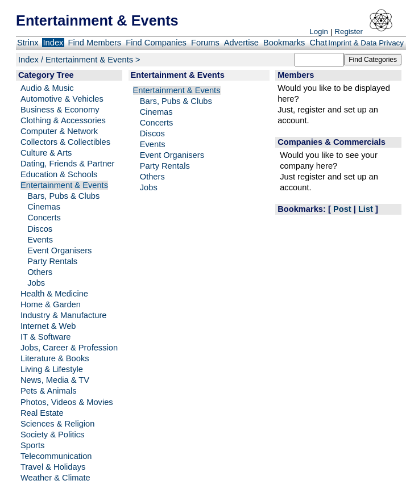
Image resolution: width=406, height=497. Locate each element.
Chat (318, 42)
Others (39, 272)
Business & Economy (59, 109)
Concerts (44, 217)
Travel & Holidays (52, 466)
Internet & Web (48, 326)
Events (40, 239)
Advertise (241, 42)
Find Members (94, 42)
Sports (32, 445)
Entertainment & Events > (92, 59)
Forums (205, 42)
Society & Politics (52, 434)
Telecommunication (56, 456)
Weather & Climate (55, 477)
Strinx (27, 42)
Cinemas (43, 206)
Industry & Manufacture (63, 315)
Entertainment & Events (64, 185)
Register (348, 31)
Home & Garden (50, 304)
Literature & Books (54, 358)
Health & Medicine (54, 293)
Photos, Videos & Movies (66, 402)
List (365, 209)
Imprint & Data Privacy (366, 43)
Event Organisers (59, 250)
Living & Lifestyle (51, 369)
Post (342, 209)
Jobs (36, 282)
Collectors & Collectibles (65, 142)
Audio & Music (47, 88)
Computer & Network (59, 131)
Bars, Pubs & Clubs (63, 196)
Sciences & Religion (57, 423)
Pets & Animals (48, 390)
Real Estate (42, 412)
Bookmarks (284, 42)
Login (318, 31)
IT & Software (45, 336)
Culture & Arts (46, 152)
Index (53, 42)
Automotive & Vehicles (61, 98)
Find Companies (156, 42)
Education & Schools (58, 174)
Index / (31, 59)
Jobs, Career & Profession (69, 347)
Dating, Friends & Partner (67, 163)
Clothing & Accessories (63, 120)
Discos (39, 228)
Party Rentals (52, 261)
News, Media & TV (54, 380)
